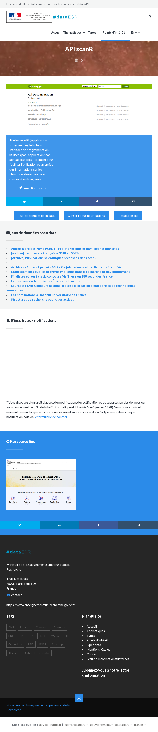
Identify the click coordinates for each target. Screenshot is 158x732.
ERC (11, 636)
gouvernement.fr (101, 724)
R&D (30, 644)
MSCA (55, 636)
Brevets (25, 627)
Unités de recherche (37, 653)
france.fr (140, 724)
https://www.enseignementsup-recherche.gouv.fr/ (40, 605)
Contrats (59, 627)
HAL (22, 636)
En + (136, 32)
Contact (92, 654)
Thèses (13, 653)
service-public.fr (50, 724)
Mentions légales (98, 649)
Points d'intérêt (116, 32)
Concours (42, 627)
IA (32, 636)
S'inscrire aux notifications (86, 215)
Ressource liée (128, 215)
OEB (67, 636)
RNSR (42, 644)
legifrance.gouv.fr (76, 724)
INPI (42, 636)
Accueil (56, 32)
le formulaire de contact (50, 417)
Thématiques (74, 32)
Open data (15, 644)
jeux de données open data (37, 215)
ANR (11, 627)
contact (16, 595)
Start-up (57, 644)
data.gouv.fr (123, 724)
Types (94, 32)
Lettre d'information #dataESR (108, 659)
